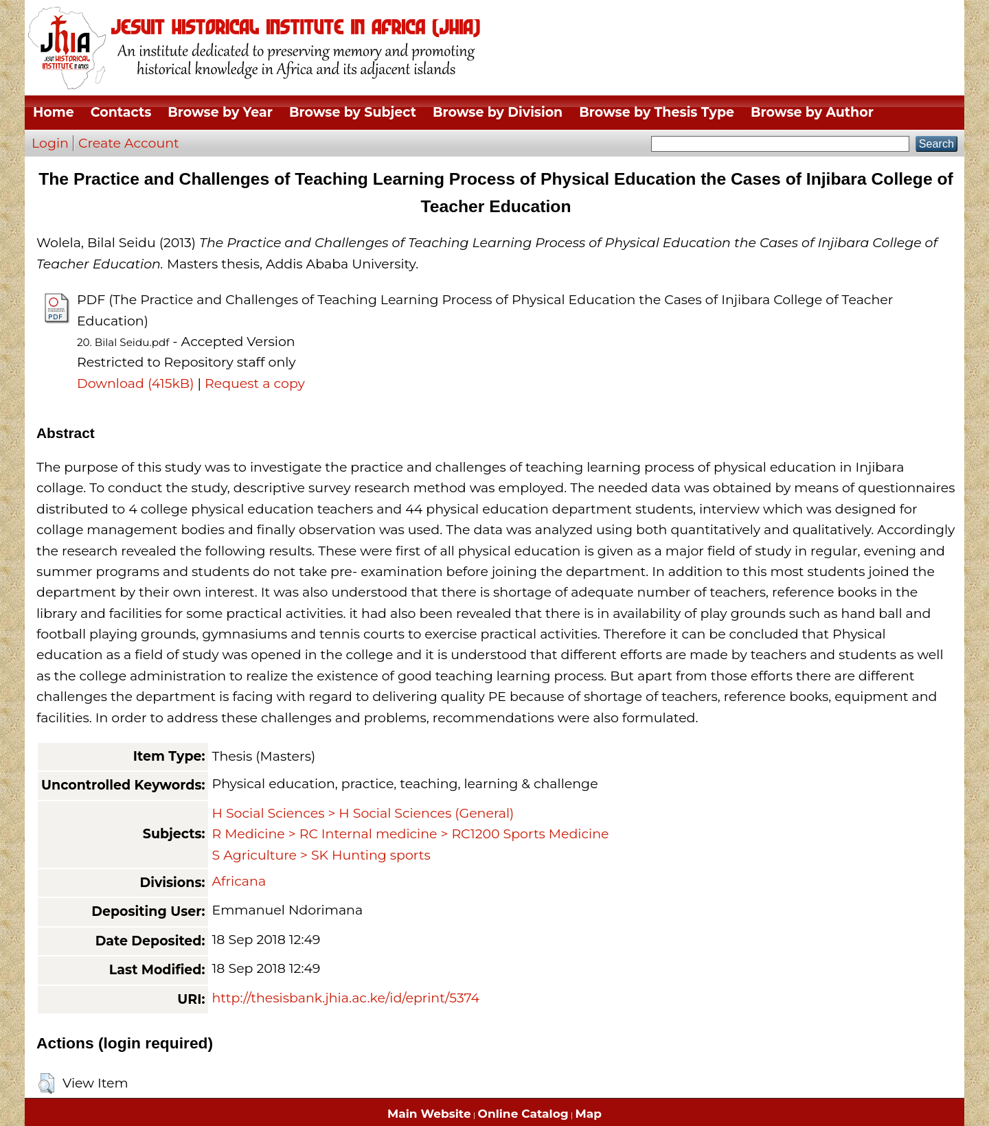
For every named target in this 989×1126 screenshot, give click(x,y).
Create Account (128, 143)
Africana (239, 881)
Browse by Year (220, 112)
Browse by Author (812, 112)
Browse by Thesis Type (656, 112)
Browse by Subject (352, 112)
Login (50, 143)
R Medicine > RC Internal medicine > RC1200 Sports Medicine (410, 834)
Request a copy (255, 383)
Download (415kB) (135, 383)
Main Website (429, 1114)
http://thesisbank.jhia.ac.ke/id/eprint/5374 (345, 998)
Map (589, 1114)
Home (53, 112)
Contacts (121, 112)
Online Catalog (523, 1114)
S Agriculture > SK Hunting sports (321, 855)
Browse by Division (497, 112)
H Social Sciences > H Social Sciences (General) (363, 813)
